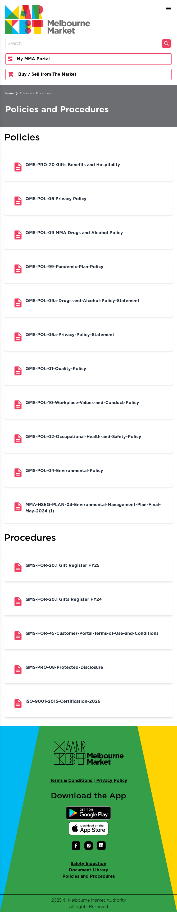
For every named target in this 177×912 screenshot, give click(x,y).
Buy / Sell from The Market (42, 74)
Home (9, 93)
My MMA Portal (29, 59)
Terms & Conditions (71, 780)
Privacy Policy (111, 780)
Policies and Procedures (35, 93)
